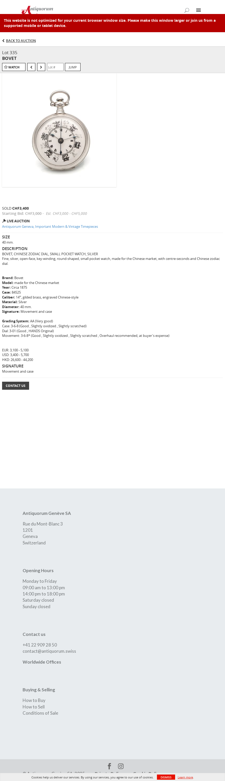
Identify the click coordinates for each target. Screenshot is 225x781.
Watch (13, 67)
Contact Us (15, 386)
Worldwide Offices (42, 662)
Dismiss (166, 777)
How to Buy (34, 700)
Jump (73, 67)
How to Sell (34, 706)
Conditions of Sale (40, 713)
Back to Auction (21, 40)
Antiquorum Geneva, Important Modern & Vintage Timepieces (50, 226)
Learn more (185, 777)
